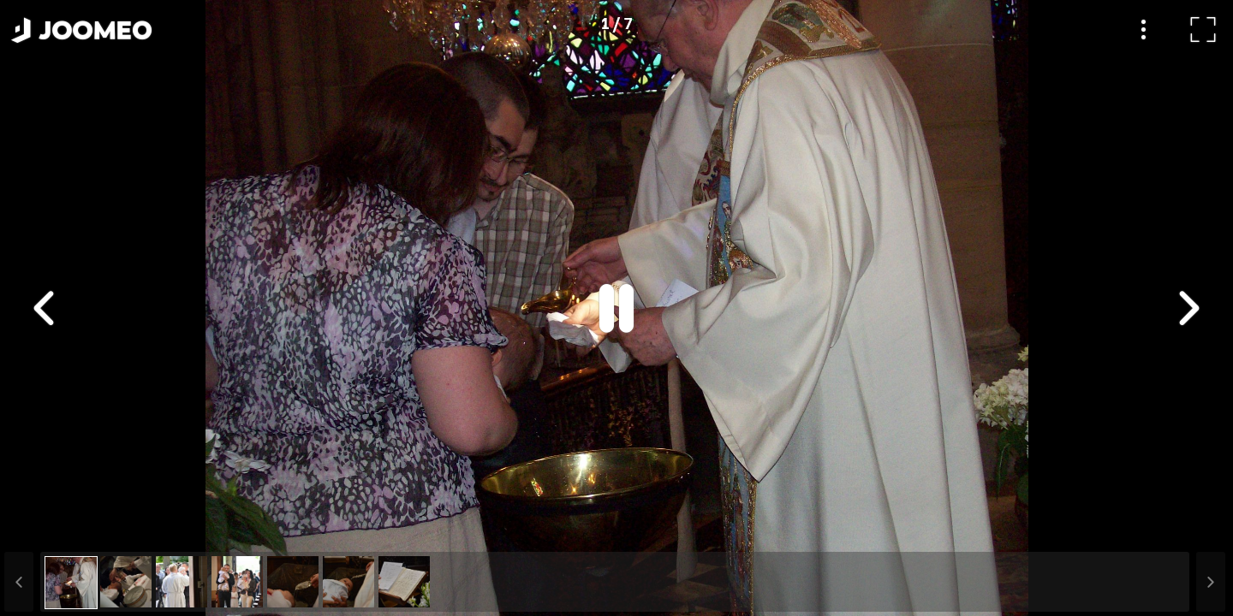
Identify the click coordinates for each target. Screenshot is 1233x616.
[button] (45, 528)
